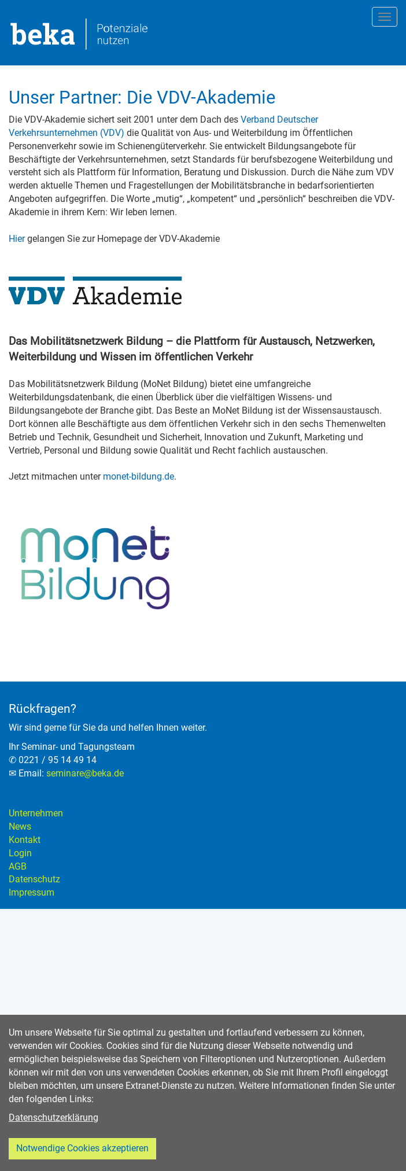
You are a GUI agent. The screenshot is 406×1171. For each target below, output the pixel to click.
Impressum (31, 892)
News (20, 826)
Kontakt (24, 839)
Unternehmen (36, 813)
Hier (17, 238)
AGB (18, 866)
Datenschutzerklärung (53, 1117)
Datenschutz (34, 879)
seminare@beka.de (85, 773)
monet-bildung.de (138, 476)
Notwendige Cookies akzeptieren (82, 1148)
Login (20, 853)
